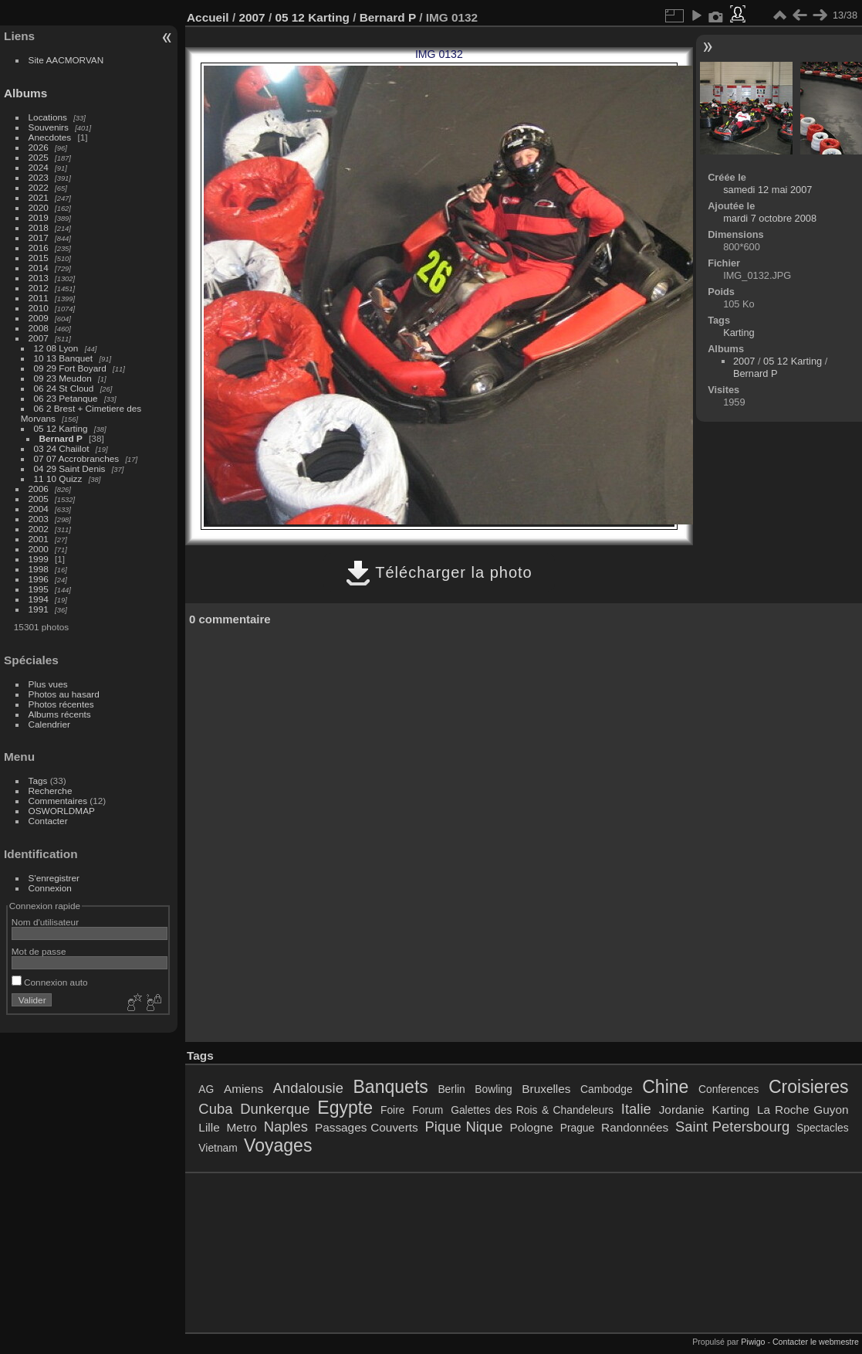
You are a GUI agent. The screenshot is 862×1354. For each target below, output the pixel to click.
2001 (39, 539)
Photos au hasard (64, 694)
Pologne (531, 1127)
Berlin (451, 1089)
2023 (39, 177)
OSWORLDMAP (62, 811)
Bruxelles (546, 1088)
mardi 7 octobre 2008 (769, 218)
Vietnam (217, 1148)
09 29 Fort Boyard (70, 368)
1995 (39, 589)
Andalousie (308, 1088)
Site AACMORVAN (66, 60)
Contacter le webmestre (815, 1341)
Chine (665, 1087)
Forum (427, 1110)
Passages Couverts (366, 1127)
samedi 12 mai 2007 (767, 189)
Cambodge (606, 1089)
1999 (39, 559)
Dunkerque (274, 1109)
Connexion (50, 888)
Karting (739, 332)
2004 (39, 509)
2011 (39, 298)
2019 (39, 217)
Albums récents (60, 714)
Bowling (493, 1089)
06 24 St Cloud (64, 388)
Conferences (728, 1089)
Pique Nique (464, 1126)
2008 (39, 328)
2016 (39, 248)
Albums (25, 93)
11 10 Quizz (58, 478)
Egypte (345, 1108)
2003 (39, 519)
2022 (39, 187)
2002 (39, 529)
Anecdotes (50, 137)
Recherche (51, 791)
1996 (39, 579)
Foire (392, 1110)
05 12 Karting (61, 428)
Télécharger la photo (439, 572)
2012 (39, 288)
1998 (39, 569)
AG (206, 1089)
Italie (636, 1109)
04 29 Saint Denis (70, 468)
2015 (39, 258)
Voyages (278, 1145)
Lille (208, 1127)
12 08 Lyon (56, 348)
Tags (38, 780)
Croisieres (809, 1087)
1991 (39, 609)
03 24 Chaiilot (62, 448)
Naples (286, 1126)
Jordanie (682, 1109)
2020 (39, 207)
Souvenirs (49, 127)
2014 (39, 268)
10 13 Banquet (63, 358)
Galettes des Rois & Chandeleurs (532, 1110)
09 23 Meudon (63, 378)
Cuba (215, 1109)
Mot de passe (39, 951)
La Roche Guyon (803, 1109)
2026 (39, 147)
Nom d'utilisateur (45, 922)
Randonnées (634, 1127)
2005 (39, 499)
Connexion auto (50, 982)
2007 (39, 338)
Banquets (390, 1087)
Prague (577, 1128)
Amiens (243, 1088)
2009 (39, 318)
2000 (39, 549)
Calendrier (49, 724)
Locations (48, 117)
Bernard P (61, 438)
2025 (39, 157)
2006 (39, 489)
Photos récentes (61, 704)
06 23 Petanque (66, 398)
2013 (39, 278)
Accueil (208, 17)
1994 (39, 599)
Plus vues (48, 684)
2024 (39, 167)
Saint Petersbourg (732, 1126)
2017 (39, 237)
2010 (39, 308)
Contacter (48, 821)
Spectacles (822, 1128)
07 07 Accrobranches (77, 458)
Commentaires (58, 801)
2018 (39, 227)
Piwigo (753, 1341)
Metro (242, 1127)
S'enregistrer (54, 878)
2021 (39, 197)
